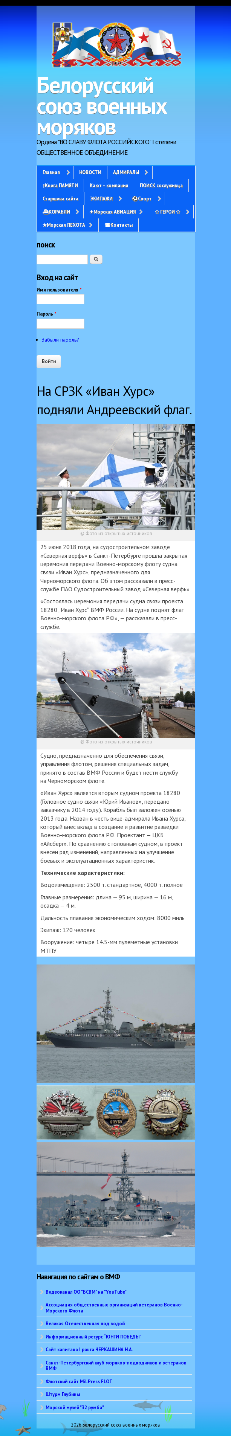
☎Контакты (118, 225)
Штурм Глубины (63, 1394)
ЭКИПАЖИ (101, 198)
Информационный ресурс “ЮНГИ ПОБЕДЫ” (94, 1337)
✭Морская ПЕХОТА (64, 225)
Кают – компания (109, 185)
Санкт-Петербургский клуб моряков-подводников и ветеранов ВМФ (116, 1365)
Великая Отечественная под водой (85, 1323)
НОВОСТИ (90, 172)
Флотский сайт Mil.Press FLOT (79, 1381)
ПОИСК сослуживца (161, 185)
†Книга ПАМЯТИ (60, 185)
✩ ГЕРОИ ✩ (167, 212)
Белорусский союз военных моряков (102, 105)
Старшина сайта (60, 198)
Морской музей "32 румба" (75, 1407)
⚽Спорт (141, 198)
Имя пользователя (59, 290)
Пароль (47, 314)
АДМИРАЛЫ (126, 172)
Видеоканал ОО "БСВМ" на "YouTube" (86, 1292)
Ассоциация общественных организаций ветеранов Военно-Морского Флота (114, 1307)
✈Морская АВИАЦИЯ (112, 212)
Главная (51, 172)
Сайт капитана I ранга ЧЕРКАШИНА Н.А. (89, 1349)
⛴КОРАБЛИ (56, 212)
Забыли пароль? (60, 339)
